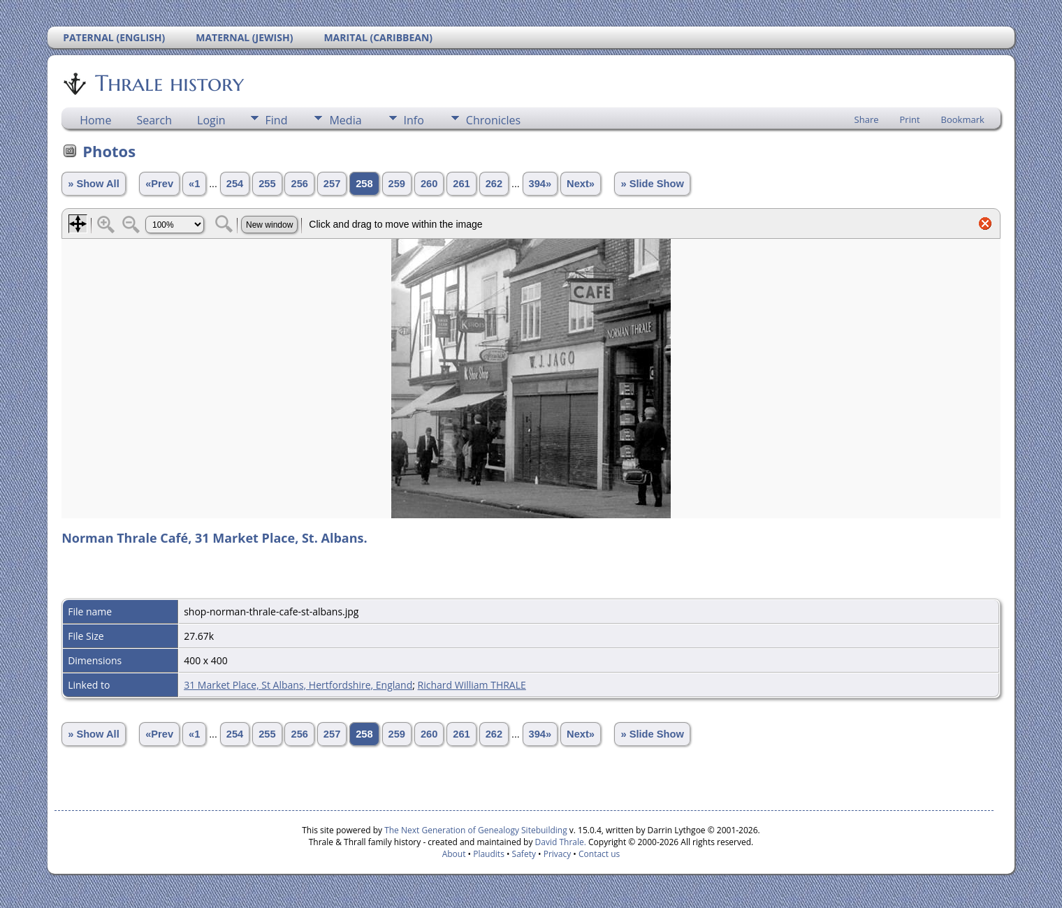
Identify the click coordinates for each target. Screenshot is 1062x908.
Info (414, 120)
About (454, 854)
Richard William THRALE (472, 684)
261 (461, 183)
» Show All (93, 183)
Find (277, 120)
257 (331, 183)
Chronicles (493, 120)
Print (910, 119)
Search (154, 120)
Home (95, 120)
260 (429, 183)
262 (494, 183)
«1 (194, 183)
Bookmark (962, 119)
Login (211, 120)
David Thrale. (558, 842)
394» (540, 183)
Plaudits (488, 854)
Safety (524, 854)
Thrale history (168, 83)
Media (345, 120)
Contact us (599, 854)
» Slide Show (651, 183)
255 (267, 183)
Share (866, 119)
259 (396, 183)
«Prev (159, 183)
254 (234, 183)
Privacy (558, 854)
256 (299, 183)
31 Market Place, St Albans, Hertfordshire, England (298, 684)
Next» (581, 183)
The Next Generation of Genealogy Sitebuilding (475, 830)
